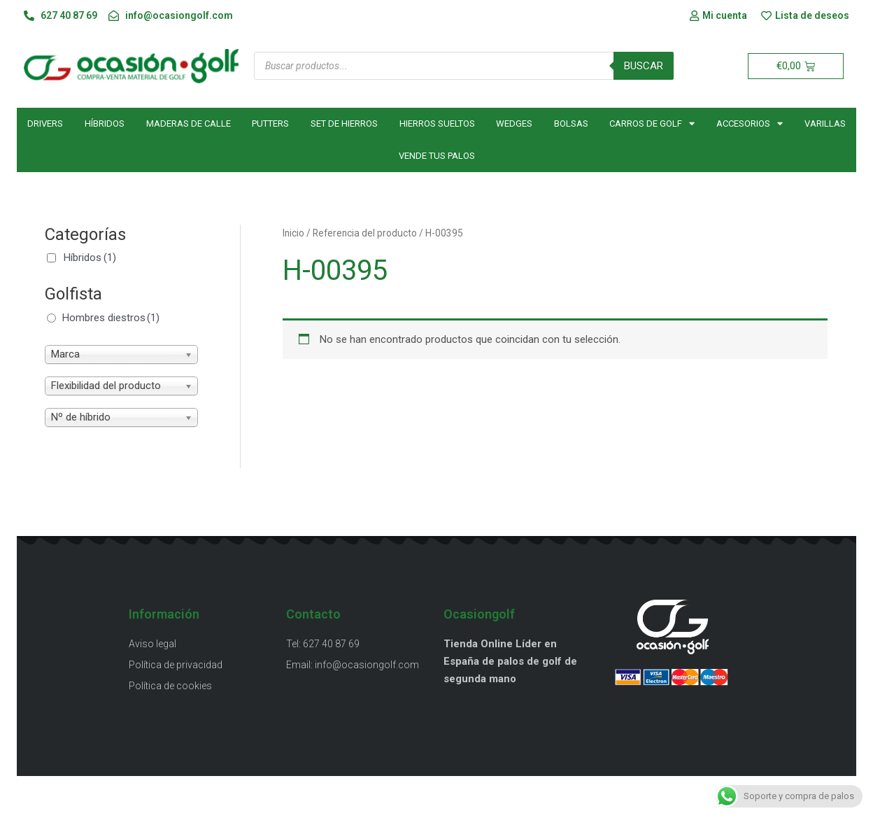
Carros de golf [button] (652, 123)
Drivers (45, 123)
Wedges (514, 123)
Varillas (825, 123)
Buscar (643, 65)
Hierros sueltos (437, 123)
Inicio (293, 233)
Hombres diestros (110, 317)
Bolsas (571, 123)
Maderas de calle (188, 123)
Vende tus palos (437, 155)
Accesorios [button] (749, 123)
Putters (270, 123)
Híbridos (105, 123)
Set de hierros (344, 123)
